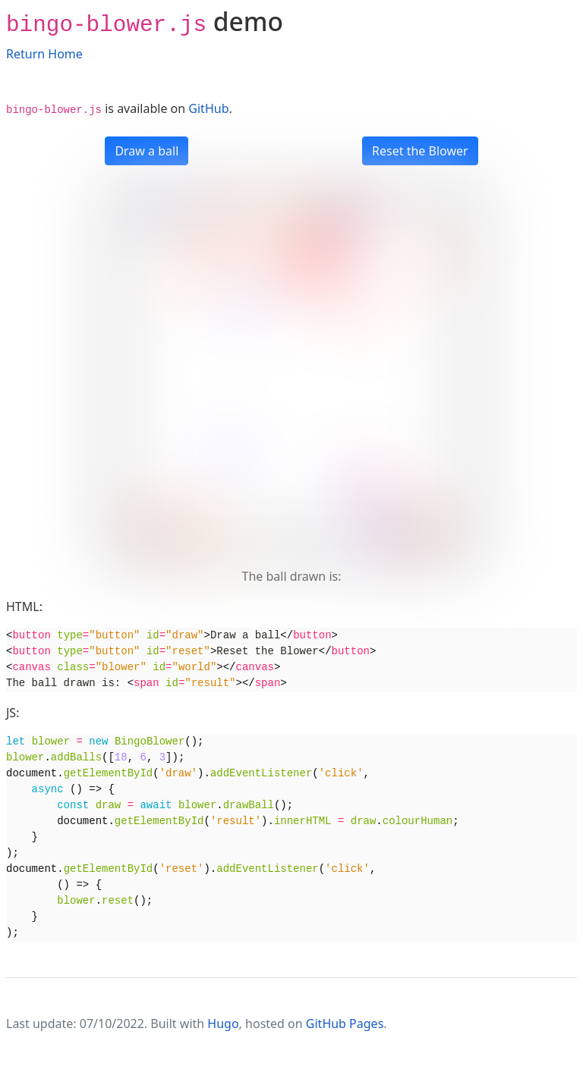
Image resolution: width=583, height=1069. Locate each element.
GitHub (208, 108)
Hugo (222, 1023)
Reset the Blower (420, 151)
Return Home (44, 53)
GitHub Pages (344, 1023)
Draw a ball (146, 151)
